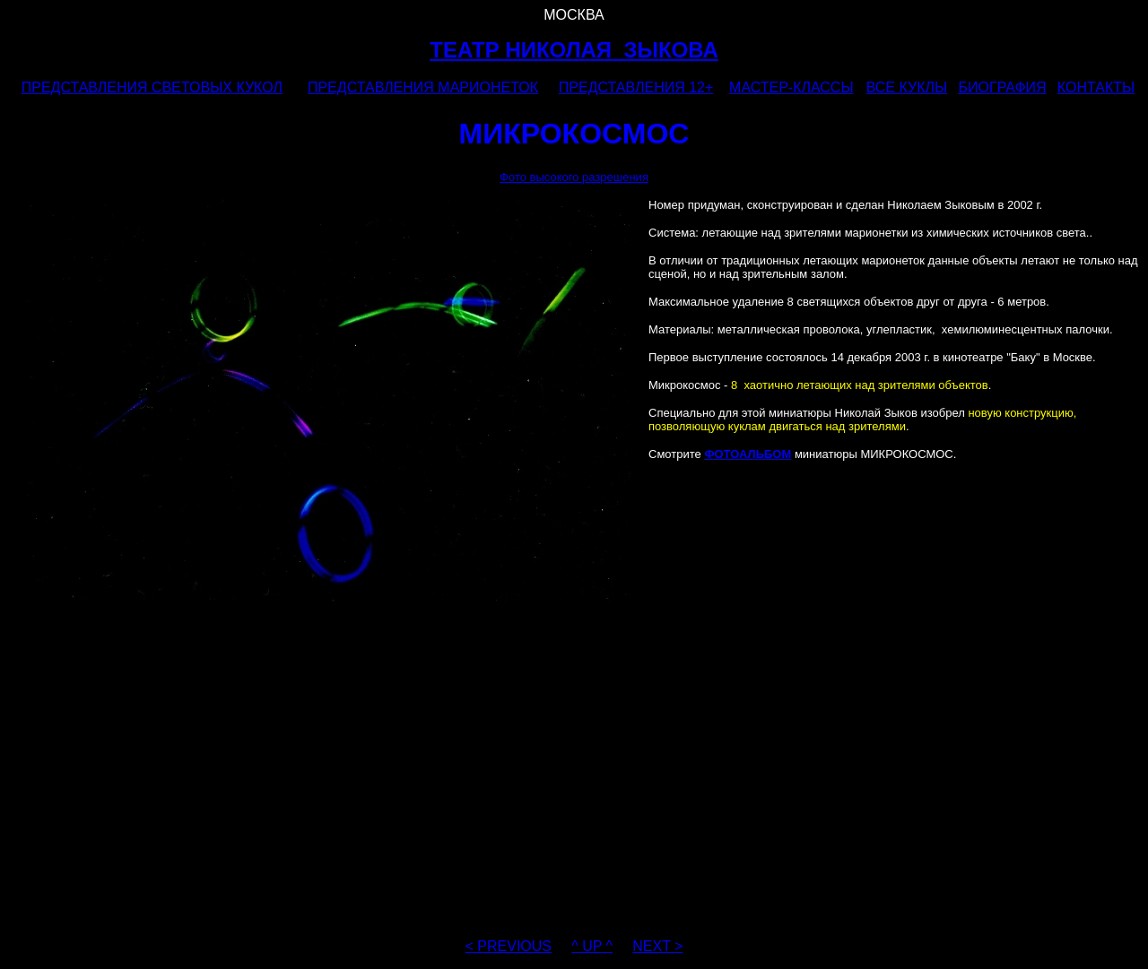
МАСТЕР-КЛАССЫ (791, 87)
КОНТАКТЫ (1096, 87)
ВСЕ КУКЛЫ (906, 87)
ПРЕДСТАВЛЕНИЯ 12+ (636, 87)
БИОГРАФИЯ (1003, 87)
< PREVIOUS (508, 946)
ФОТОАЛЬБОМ (747, 454)
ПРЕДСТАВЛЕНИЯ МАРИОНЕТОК (423, 87)
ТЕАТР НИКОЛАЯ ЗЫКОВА (574, 50)
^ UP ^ (592, 946)
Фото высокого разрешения (574, 177)
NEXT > (657, 946)
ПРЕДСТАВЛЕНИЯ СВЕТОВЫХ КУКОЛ (152, 87)
